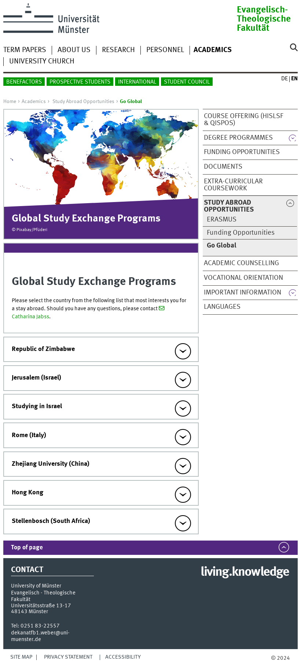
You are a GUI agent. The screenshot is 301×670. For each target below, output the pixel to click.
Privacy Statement (68, 657)
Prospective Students (79, 82)
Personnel (165, 50)
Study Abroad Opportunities (83, 101)
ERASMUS (221, 219)
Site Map (21, 657)
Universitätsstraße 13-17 (41, 606)
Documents (223, 167)
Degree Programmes (238, 138)
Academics (34, 101)
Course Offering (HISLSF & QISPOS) (243, 120)
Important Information (242, 292)
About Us (74, 50)
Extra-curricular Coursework (233, 185)
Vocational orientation (243, 278)
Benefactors (24, 82)
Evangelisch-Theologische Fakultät (264, 19)
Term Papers (24, 50)
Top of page (27, 548)
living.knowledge (245, 572)
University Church (41, 61)
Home (9, 101)
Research (118, 50)
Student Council (187, 82)
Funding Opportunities (242, 152)
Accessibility (123, 657)
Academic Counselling (241, 263)
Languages (222, 307)
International (137, 82)
